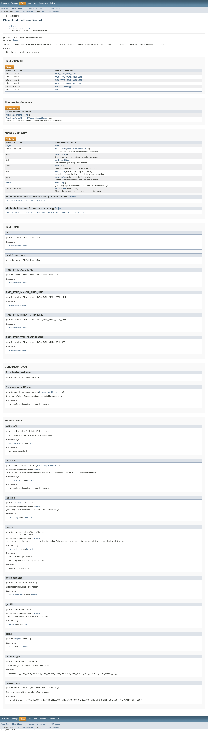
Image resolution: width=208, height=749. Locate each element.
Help (58, 3)
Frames (30, 8)
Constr (23, 11)
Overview (5, 3)
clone (58, 148)
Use (29, 3)
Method (30, 11)
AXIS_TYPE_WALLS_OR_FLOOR (68, 85)
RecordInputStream (38, 120)
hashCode (41, 218)
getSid (58, 169)
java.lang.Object (9, 26)
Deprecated (44, 3)
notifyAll (61, 218)
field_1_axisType (64, 88)
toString (59, 187)
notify (51, 218)
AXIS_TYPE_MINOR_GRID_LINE (68, 81)
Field (17, 11)
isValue (29, 206)
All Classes (55, 8)
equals (9, 218)
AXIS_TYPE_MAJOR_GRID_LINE (68, 78)
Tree (35, 3)
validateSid (61, 193)
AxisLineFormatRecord (17, 117)
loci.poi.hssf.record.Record (19, 28)
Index (52, 3)
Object (9, 148)
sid (56, 91)
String (9, 187)
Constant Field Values (18, 252)
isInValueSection (15, 206)
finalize (19, 218)
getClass (30, 218)
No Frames (40, 8)
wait (70, 218)
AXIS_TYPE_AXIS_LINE (65, 75)
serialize (60, 175)
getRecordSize (62, 163)
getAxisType (61, 157)
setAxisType (61, 181)
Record (16, 40)
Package (14, 3)
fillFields (60, 151)
